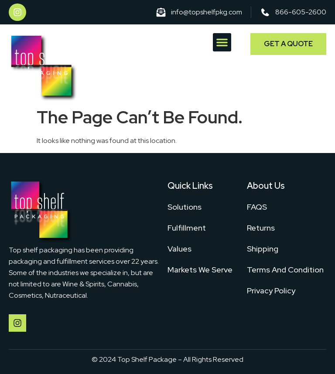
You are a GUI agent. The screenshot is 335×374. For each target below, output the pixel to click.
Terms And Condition (285, 270)
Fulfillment (187, 228)
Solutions (185, 207)
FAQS (257, 207)
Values (179, 249)
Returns (261, 228)
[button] (222, 42)
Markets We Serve (200, 270)
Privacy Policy (271, 291)
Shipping (262, 249)
